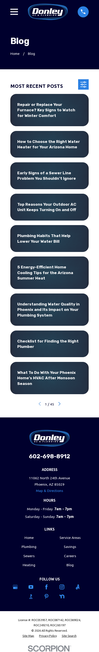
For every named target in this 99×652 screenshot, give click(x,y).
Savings (70, 547)
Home (29, 538)
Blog (70, 565)
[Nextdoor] (64, 596)
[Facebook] (49, 586)
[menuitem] (28, 635)
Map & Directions (49, 491)
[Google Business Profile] (18, 586)
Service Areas (70, 538)
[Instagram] (64, 586)
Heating (29, 565)
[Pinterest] (49, 596)
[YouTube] (34, 586)
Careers (70, 556)
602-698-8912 (49, 456)
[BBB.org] (34, 596)
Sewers (29, 556)
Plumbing (29, 547)
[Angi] (80, 586)
